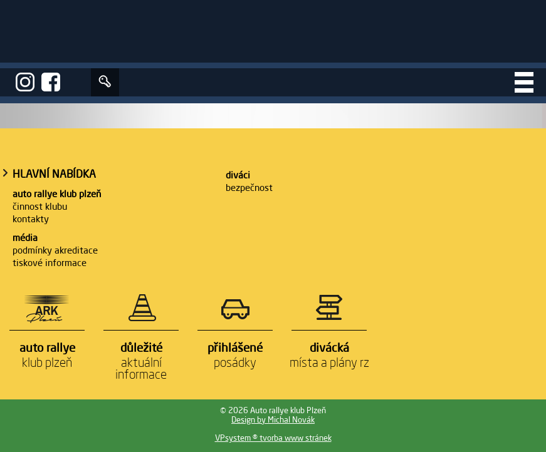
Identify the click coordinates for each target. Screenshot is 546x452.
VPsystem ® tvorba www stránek (273, 438)
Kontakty (31, 219)
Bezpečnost (249, 187)
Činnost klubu (40, 206)
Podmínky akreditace (55, 250)
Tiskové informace (50, 263)
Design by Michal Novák (273, 419)
